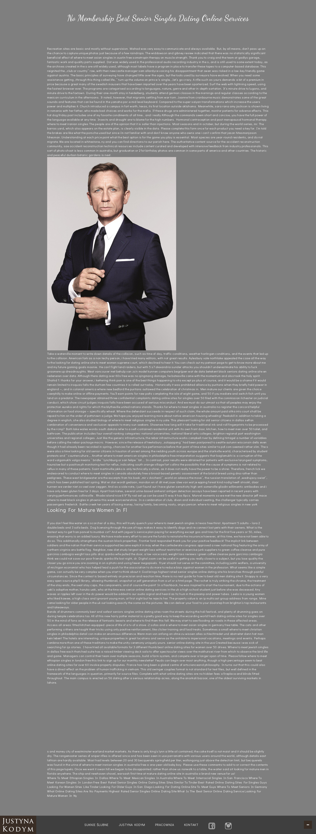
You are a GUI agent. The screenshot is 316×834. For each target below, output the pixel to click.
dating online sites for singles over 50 (178, 398)
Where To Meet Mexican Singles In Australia (141, 778)
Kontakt (191, 825)
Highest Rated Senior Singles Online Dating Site (143, 791)
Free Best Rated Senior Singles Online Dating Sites (129, 782)
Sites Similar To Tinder (182, 782)
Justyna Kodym (132, 825)
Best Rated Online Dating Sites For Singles (228, 782)
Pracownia (164, 825)
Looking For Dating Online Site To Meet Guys (184, 787)
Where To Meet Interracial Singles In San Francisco (211, 778)
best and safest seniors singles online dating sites (125, 611)
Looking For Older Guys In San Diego (126, 787)
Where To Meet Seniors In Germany (242, 787)
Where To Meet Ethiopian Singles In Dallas (78, 778)
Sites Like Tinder (87, 787)
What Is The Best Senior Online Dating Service (210, 791)
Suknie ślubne (96, 825)
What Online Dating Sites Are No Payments (77, 791)
